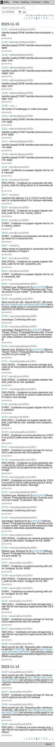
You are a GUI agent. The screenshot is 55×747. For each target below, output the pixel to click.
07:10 (4, 507)
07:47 (4, 376)
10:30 (4, 154)
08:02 (4, 271)
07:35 (4, 404)
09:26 (4, 207)
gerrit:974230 (39, 495)
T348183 (18, 649)
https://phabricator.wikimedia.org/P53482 (27, 650)
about (48, 744)
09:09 (4, 233)
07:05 (4, 588)
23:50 (4, 672)
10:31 (4, 129)
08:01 (4, 283)
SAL (5, 2)
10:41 (4, 29)
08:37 (4, 245)
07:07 (4, 562)
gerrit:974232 (39, 287)
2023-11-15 (10, 24)
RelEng (25, 2)
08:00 (4, 299)
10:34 (4, 116)
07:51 (4, 361)
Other (46, 2)
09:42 (4, 179)
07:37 (4, 389)
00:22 (4, 629)
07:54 (4, 346)
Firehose (36, 2)
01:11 (4, 616)
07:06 (4, 575)
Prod (15, 2)
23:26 (4, 724)
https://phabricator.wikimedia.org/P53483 (25, 304)
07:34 (4, 417)
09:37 (4, 195)
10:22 (4, 167)
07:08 (4, 547)
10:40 (4, 42)
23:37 (4, 691)
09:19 (4, 220)
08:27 (4, 258)
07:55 (4, 316)
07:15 (4, 492)
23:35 (4, 704)
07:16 (4, 460)
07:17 (4, 447)
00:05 (4, 644)
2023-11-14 (10, 666)
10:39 (4, 55)
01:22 (4, 601)
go (24, 12)
